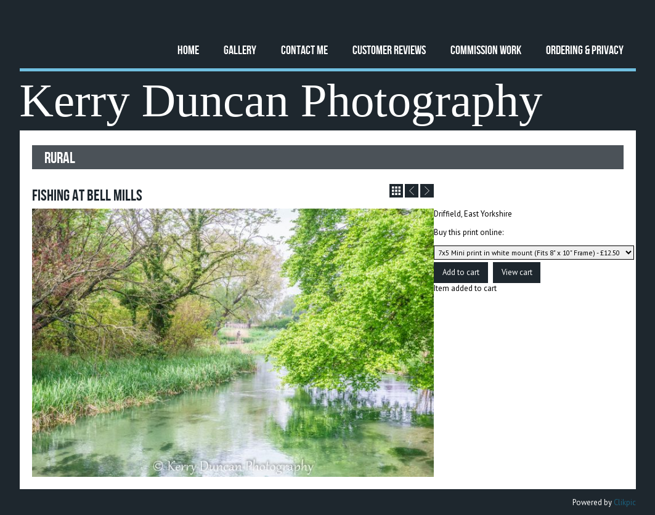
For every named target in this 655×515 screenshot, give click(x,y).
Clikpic (625, 502)
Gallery (240, 49)
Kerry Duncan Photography (281, 100)
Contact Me (304, 49)
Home (188, 49)
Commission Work (485, 49)
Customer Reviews (389, 49)
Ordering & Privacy (585, 49)
